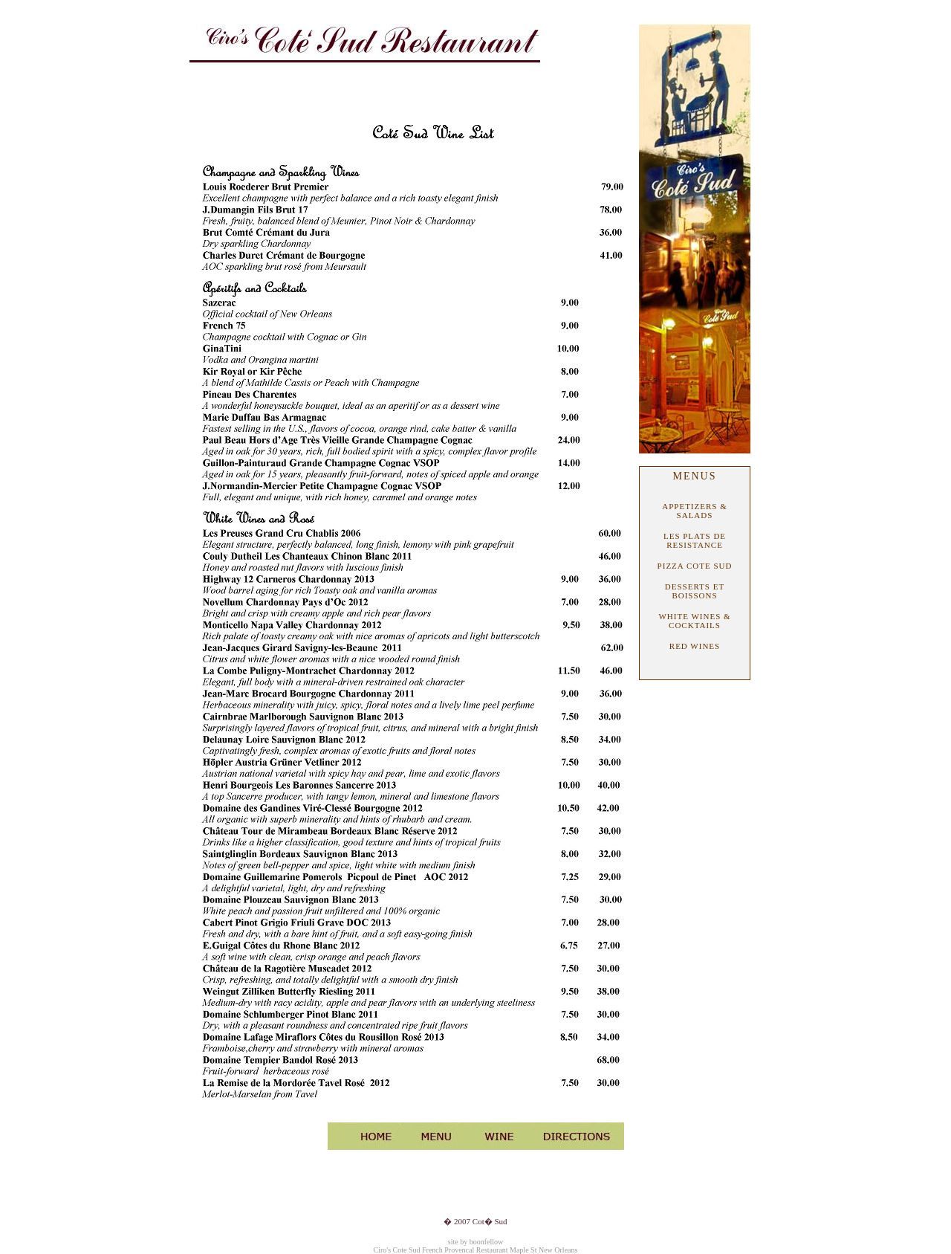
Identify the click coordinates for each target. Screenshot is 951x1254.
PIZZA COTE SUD (695, 565)
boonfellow (487, 1242)
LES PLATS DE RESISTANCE (694, 540)
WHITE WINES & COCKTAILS (694, 621)
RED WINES (694, 645)
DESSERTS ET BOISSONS (694, 591)
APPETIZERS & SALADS (694, 511)
